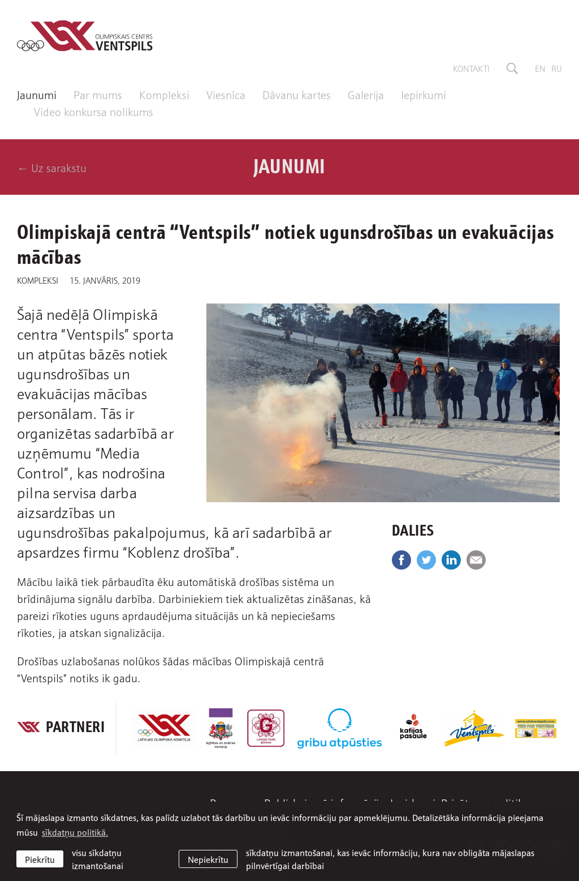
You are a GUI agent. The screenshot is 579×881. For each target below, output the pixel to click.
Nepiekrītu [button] (208, 859)
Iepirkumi (423, 93)
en (540, 68)
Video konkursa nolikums (93, 110)
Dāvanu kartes (296, 93)
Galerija (366, 93)
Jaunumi (37, 93)
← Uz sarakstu (52, 167)
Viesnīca (225, 93)
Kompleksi (164, 93)
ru (556, 68)
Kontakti (471, 68)
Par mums (98, 93)
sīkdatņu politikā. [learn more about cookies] (75, 831)
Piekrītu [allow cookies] (40, 859)
